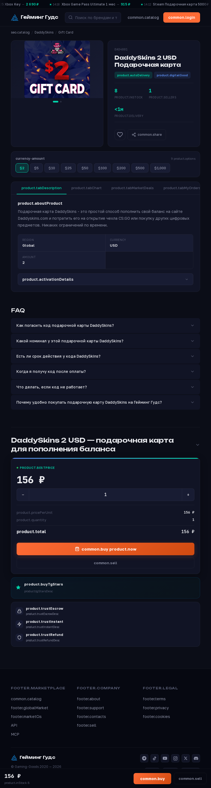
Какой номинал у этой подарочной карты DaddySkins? (105, 341)
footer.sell (86, 725)
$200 (121, 168)
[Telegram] (144, 758)
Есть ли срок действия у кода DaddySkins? (105, 356)
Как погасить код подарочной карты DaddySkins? (105, 325)
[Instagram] (175, 758)
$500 (139, 168)
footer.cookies (156, 716)
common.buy (152, 778)
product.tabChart (86, 188)
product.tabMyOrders (182, 188)
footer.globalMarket (29, 707)
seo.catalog (20, 32)
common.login (181, 17)
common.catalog (143, 17)
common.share (147, 134)
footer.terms (154, 698)
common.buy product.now (105, 549)
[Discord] (196, 758)
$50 (85, 168)
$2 (22, 168)
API (14, 725)
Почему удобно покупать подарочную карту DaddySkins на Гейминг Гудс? (105, 402)
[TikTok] (154, 758)
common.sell (105, 563)
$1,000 (160, 168)
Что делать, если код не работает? (105, 387)
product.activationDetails (105, 279)
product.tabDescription (42, 188)
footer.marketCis (26, 716)
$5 (36, 168)
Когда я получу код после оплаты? (105, 371)
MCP (15, 734)
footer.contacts (91, 716)
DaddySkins (44, 32)
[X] (186, 758)
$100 (102, 168)
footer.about (88, 698)
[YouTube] (165, 758)
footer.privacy (156, 707)
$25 (68, 168)
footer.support (90, 707)
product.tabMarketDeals (132, 188)
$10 (52, 168)
